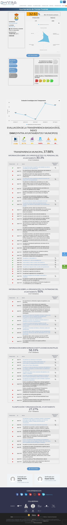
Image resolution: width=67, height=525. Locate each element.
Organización (57, 5)
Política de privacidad (37, 522)
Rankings (30, 5)
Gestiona (51, 5)
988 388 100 (12, 26)
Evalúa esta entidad (12, 61)
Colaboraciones (37, 5)
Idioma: (64, 5)
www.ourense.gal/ (13, 23)
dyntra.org (34, 519)
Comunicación (45, 5)
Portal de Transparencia (13, 70)
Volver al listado (33, 55)
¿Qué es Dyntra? (23, 5)
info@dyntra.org (45, 521)
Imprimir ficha (13, 65)
